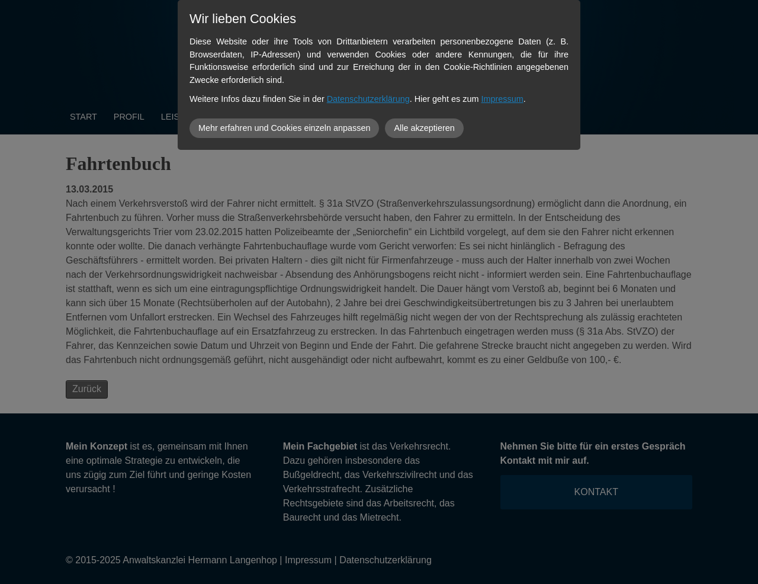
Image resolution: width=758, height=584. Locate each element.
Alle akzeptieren (424, 128)
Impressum (502, 99)
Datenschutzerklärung (368, 99)
